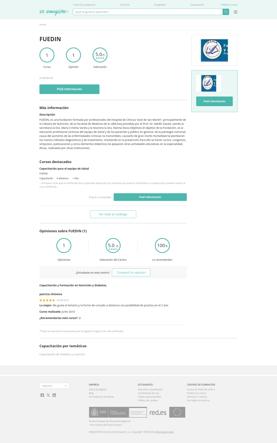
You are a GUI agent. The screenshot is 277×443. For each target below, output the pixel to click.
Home (42, 24)
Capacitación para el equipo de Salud (64, 168)
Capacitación (197, 4)
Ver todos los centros (198, 400)
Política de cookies (148, 400)
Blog (91, 393)
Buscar (226, 12)
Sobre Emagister (98, 389)
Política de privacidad (149, 396)
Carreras (124, 4)
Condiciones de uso (148, 393)
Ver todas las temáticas (101, 396)
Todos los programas (84, 4)
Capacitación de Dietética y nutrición (62, 354)
